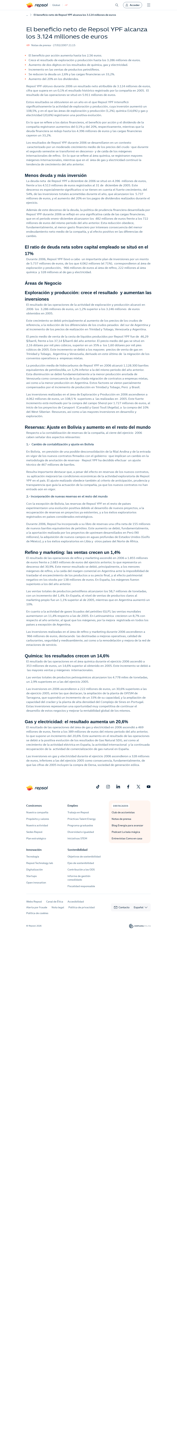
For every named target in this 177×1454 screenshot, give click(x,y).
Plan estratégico (36, 838)
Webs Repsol (34, 901)
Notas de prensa (121, 819)
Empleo (73, 805)
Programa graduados (80, 825)
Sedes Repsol (34, 832)
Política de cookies (37, 913)
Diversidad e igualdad (81, 832)
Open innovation (36, 882)
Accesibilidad (76, 901)
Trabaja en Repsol (78, 812)
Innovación (34, 849)
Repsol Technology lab (39, 863)
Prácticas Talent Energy (82, 819)
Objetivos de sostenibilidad (84, 856)
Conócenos (34, 805)
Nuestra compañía (37, 812)
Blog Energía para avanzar (127, 825)
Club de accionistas (123, 812)
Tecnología (32, 856)
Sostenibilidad (77, 849)
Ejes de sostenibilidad (81, 863)
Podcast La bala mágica (126, 832)
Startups (31, 876)
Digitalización (34, 869)
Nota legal (58, 907)
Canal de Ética (54, 901)
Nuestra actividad (37, 825)
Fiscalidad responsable (81, 886)
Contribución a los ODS (81, 869)
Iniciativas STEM (77, 838)
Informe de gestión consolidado (79, 877)
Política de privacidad (81, 907)
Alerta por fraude (36, 907)
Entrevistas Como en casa (127, 838)
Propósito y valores (37, 819)
